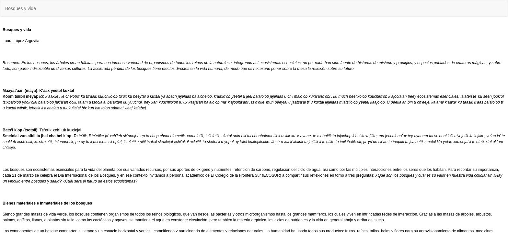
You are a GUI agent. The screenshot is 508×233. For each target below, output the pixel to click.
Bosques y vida (20, 8)
